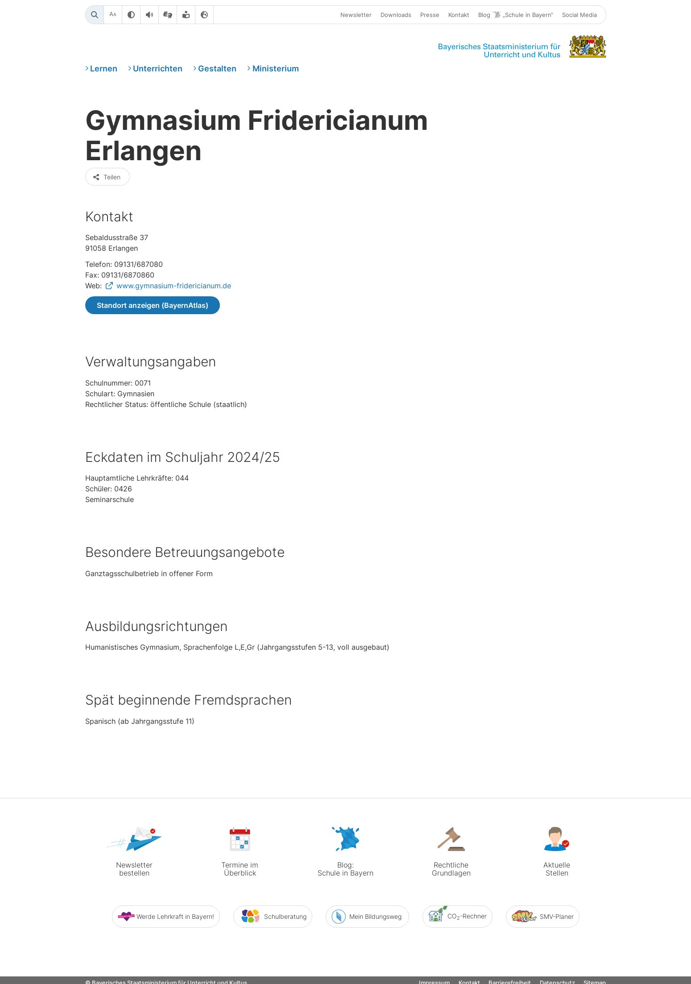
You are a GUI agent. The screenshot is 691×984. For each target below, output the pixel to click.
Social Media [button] (579, 14)
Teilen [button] (107, 177)
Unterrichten (157, 68)
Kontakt (458, 14)
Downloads (396, 14)
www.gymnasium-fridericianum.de (173, 285)
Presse (429, 14)
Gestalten (217, 68)
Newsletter (356, 14)
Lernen (103, 68)
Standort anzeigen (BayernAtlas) (152, 305)
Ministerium (275, 68)
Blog (515, 15)
